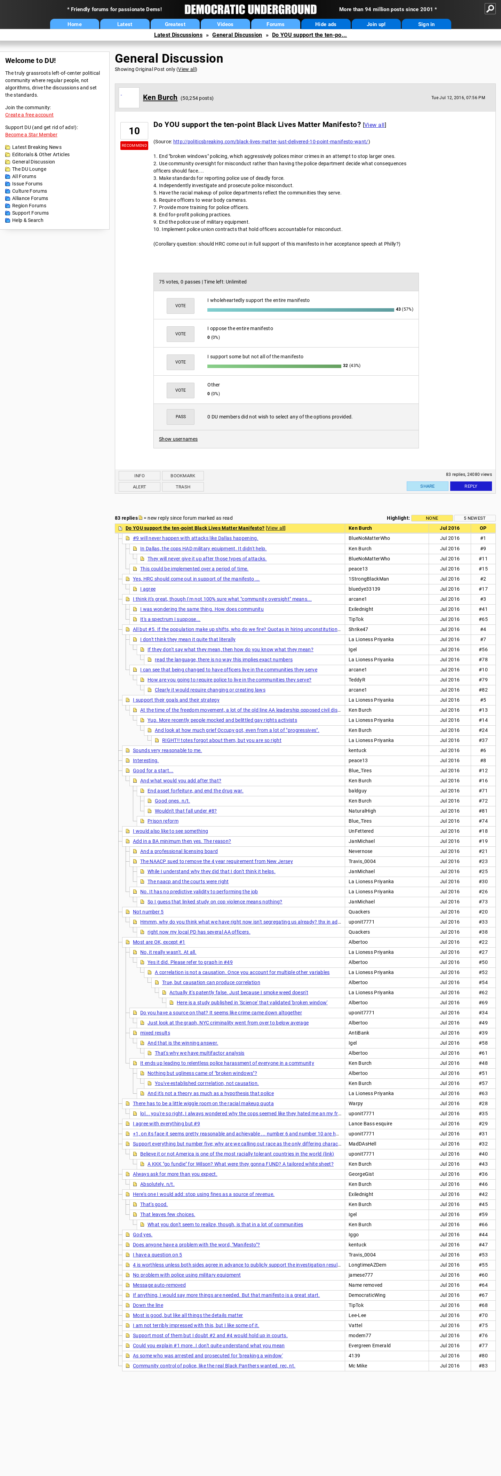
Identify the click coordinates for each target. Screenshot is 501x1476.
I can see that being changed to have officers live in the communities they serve (228, 669)
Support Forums (30, 213)
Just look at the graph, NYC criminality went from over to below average (228, 1023)
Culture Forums (29, 191)
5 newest (475, 518)
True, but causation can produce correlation (211, 982)
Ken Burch (160, 97)
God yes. (142, 1234)
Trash (183, 486)
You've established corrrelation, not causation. (207, 1083)
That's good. (154, 1204)
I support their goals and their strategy (176, 700)
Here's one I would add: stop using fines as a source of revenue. (204, 1194)
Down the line (148, 1305)
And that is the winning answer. (183, 1043)
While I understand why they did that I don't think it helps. (212, 871)
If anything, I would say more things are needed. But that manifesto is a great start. (226, 1295)
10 (134, 131)
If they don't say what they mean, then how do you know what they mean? (230, 649)
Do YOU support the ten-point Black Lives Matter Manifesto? (195, 528)
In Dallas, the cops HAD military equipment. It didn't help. (203, 548)
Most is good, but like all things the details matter (188, 1315)
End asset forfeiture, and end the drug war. (196, 790)
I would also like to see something (170, 831)
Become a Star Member (31, 134)
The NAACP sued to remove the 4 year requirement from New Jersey (216, 861)
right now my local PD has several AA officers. (199, 932)
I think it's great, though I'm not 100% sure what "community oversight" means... (222, 599)
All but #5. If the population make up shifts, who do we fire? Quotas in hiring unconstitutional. (238, 629)
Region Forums (29, 205)
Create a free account (29, 115)
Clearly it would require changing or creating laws (210, 690)
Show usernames (178, 439)
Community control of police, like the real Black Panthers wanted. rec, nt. (214, 1366)
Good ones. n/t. (172, 801)
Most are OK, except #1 (159, 942)
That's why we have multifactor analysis (200, 1053)
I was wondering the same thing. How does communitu (202, 609)
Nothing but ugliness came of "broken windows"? (202, 1073)
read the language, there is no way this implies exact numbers (224, 659)
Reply (471, 486)
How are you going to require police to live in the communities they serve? (229, 680)
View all (186, 69)
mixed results (155, 1033)
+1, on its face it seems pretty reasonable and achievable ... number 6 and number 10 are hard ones (244, 1133)
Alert (139, 486)
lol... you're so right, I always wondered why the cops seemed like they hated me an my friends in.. (249, 1113)
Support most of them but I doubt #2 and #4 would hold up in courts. (210, 1335)
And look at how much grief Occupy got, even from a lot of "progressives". (237, 730)
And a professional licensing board (179, 851)
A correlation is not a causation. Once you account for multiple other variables (242, 972)
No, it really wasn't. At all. (168, 952)
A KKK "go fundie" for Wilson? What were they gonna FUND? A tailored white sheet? (241, 1164)
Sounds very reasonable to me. (167, 750)
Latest (125, 24)
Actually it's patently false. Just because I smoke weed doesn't (238, 992)
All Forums (24, 176)
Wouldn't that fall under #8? (186, 811)
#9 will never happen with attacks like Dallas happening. (196, 538)
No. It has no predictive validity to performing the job (199, 891)
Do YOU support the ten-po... (309, 35)
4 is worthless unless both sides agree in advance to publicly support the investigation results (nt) (242, 1265)
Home (74, 24)
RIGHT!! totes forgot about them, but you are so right (221, 740)
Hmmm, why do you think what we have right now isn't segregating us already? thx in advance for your (255, 922)
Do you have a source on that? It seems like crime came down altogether (221, 1012)
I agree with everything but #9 (166, 1123)
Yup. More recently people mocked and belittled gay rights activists (222, 720)
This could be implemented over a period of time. (194, 569)
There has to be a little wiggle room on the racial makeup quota (203, 1103)
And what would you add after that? (180, 780)
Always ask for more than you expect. (175, 1174)
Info (139, 475)
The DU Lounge (29, 169)
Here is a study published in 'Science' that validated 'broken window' (252, 1002)
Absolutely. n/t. (157, 1184)
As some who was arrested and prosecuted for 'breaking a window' (208, 1355)
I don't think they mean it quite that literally (188, 639)
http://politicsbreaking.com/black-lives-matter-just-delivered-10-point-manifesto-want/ (270, 141)
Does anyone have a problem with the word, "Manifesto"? (196, 1244)
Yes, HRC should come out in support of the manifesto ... (196, 579)
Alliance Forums (30, 198)
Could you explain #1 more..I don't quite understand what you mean (209, 1345)
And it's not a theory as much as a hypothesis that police (211, 1093)
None (432, 518)
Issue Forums (27, 183)
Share (427, 486)
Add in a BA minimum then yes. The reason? (182, 841)
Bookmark (182, 475)
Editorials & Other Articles (41, 154)
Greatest (175, 24)
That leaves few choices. (167, 1214)
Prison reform (163, 821)
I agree (148, 589)
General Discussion (237, 35)
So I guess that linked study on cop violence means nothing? (215, 901)
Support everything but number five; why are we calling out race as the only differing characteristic (243, 1144)
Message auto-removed (159, 1285)
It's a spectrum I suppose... (170, 619)
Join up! (376, 24)
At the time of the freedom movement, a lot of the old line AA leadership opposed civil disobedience (250, 710)
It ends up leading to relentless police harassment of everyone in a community (227, 1063)
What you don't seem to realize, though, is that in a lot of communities (225, 1224)
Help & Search (27, 220)
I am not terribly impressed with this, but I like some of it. (196, 1325)
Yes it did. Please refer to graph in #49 (190, 962)
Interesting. (146, 760)
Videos (225, 24)
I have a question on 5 (157, 1255)
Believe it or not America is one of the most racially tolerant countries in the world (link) (237, 1154)
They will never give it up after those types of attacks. (207, 558)
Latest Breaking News (37, 147)
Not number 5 (148, 912)
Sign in (426, 24)
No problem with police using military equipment (187, 1275)
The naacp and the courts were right (188, 881)
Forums (276, 24)
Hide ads (325, 24)
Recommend (134, 145)
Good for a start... (153, 770)
